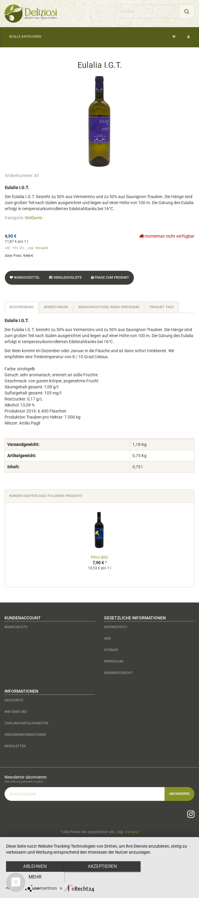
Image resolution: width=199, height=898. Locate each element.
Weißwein (34, 217)
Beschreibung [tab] (21, 307)
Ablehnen (34, 877)
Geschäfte (14, 700)
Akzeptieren (99, 877)
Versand (41, 248)
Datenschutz (115, 627)
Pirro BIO (99, 557)
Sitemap (111, 650)
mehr (165, 877)
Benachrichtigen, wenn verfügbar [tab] (108, 307)
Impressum (113, 661)
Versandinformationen (25, 735)
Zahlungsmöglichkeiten (26, 723)
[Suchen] (147, 11)
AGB (107, 638)
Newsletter (15, 746)
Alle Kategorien (25, 37)
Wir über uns (16, 712)
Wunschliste (16, 627)
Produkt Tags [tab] (162, 307)
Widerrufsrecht (118, 673)
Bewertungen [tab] (56, 307)
